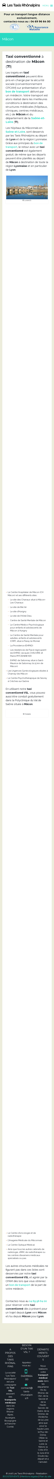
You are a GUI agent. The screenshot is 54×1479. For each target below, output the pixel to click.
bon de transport (17, 91)
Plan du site (45, 1476)
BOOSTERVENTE (11, 1476)
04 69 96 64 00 (40, 21)
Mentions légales (29, 1476)
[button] (45, 4)
